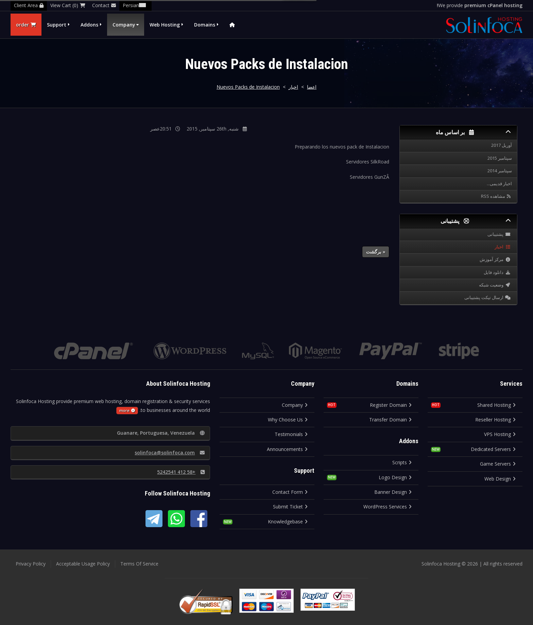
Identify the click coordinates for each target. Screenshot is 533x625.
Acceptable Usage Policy (83, 563)
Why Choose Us (288, 419)
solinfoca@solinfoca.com (170, 452)
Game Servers (498, 464)
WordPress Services (387, 506)
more (127, 410)
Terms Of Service (139, 563)
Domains (204, 24)
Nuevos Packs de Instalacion (248, 87)
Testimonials (291, 434)
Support (56, 24)
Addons (89, 24)
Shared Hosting (496, 405)
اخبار (293, 87)
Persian (135, 5)
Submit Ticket (290, 506)
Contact (104, 5)
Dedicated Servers (493, 449)
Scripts (402, 462)
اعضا (311, 87)
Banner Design (393, 492)
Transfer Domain (390, 419)
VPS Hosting (500, 434)
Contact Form (290, 492)
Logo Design (395, 477)
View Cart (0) (67, 5)
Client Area (29, 5)
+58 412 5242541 (181, 472)
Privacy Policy (31, 563)
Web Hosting (165, 24)
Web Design (500, 478)
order (26, 24)
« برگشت (375, 251)
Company (124, 24)
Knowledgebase (288, 521)
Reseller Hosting (495, 419)
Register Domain (391, 405)
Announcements (287, 449)
